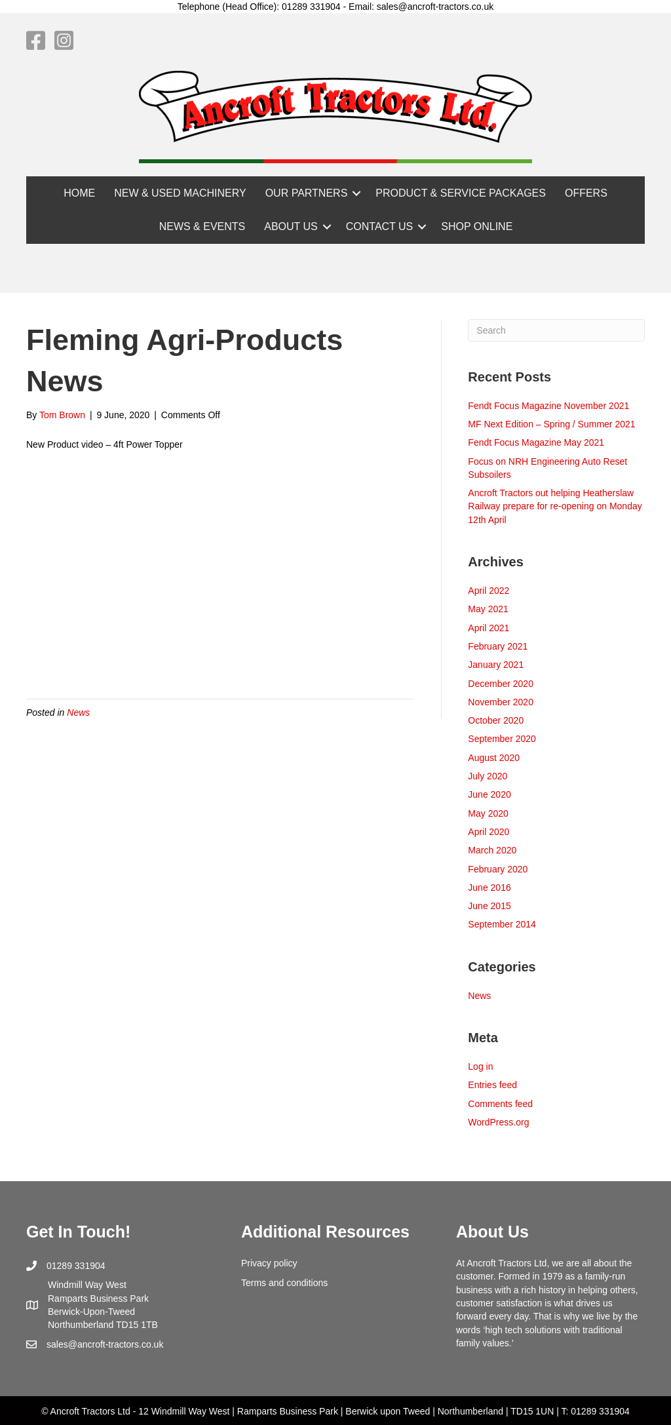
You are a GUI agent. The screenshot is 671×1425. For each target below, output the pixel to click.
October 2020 (496, 720)
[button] (356, 193)
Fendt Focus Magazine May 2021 (536, 442)
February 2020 (497, 869)
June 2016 (489, 887)
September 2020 (502, 738)
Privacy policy (269, 1263)
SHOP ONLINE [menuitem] (476, 226)
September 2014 (502, 924)
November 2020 (500, 702)
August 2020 (494, 757)
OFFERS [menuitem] (586, 193)
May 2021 (488, 609)
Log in (480, 1066)
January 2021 (496, 664)
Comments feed (500, 1104)
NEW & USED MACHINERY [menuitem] (180, 193)
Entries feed (492, 1085)
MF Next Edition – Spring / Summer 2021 (551, 424)
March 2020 (492, 850)
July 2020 (487, 776)
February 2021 (497, 646)
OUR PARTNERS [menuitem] (306, 193)
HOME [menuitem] (79, 193)
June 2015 (489, 906)
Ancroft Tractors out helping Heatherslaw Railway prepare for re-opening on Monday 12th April (555, 506)
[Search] (556, 330)
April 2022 (488, 590)
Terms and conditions (284, 1283)
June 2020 (489, 794)
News (78, 712)
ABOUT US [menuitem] (291, 226)
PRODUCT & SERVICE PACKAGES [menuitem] (460, 193)
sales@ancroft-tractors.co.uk (105, 1344)
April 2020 (488, 832)
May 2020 (488, 813)
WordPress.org (498, 1122)
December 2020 (500, 683)
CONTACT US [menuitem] (379, 226)
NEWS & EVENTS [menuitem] (202, 226)
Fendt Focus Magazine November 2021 (548, 405)
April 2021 (488, 628)
